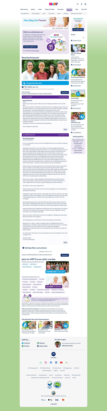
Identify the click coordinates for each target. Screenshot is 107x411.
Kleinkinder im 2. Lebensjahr (43, 289)
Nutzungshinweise (43, 375)
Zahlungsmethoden (76, 375)
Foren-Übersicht (26, 92)
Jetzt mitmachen (77, 108)
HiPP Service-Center (67, 345)
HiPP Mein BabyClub (46, 370)
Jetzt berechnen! (77, 85)
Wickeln (81, 141)
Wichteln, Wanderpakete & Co (58, 292)
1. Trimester (41, 279)
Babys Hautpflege (26, 287)
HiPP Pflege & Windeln (45, 368)
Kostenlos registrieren (30, 47)
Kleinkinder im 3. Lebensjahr (58, 289)
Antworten (65, 92)
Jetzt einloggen (35, 50)
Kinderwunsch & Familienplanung (30, 279)
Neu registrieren (25, 13)
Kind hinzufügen (35, 13)
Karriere (51, 375)
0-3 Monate (34, 287)
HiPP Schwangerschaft (33, 368)
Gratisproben (78, 143)
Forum (58, 13)
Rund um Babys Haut (27, 266)
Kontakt (74, 377)
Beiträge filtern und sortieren (36, 248)
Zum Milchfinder (77, 132)
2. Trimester (25, 281)
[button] (78, 4)
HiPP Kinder (76, 368)
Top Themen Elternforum (57, 377)
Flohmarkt (47, 292)
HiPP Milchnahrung (56, 368)
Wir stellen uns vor (31, 87)
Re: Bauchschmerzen (28, 138)
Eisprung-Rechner (78, 140)
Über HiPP (62, 370)
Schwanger (76, 141)
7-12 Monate (32, 289)
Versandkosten (58, 375)
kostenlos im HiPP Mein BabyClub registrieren (48, 298)
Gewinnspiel (78, 150)
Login (44, 13)
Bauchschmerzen (27, 100)
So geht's (66, 28)
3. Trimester (32, 281)
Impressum (67, 377)
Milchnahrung (33, 264)
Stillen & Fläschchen (27, 284)
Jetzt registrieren (59, 28)
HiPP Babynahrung (67, 368)
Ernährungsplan (78, 145)
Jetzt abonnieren (77, 64)
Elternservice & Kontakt (76, 13)
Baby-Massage (78, 147)
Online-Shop (78, 152)
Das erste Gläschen (37, 284)
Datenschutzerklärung (32, 375)
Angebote (56, 370)
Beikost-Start (25, 264)
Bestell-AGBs (66, 375)
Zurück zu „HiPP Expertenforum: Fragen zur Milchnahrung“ (37, 93)
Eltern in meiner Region (38, 292)
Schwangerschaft (37, 266)
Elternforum (27, 89)
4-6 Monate (25, 289)
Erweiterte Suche (77, 40)
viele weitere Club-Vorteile (46, 300)
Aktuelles (66, 13)
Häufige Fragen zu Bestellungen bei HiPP (40, 377)
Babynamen (39, 281)
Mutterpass (81, 148)
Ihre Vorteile (51, 13)
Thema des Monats (27, 292)
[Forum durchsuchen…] (78, 37)
